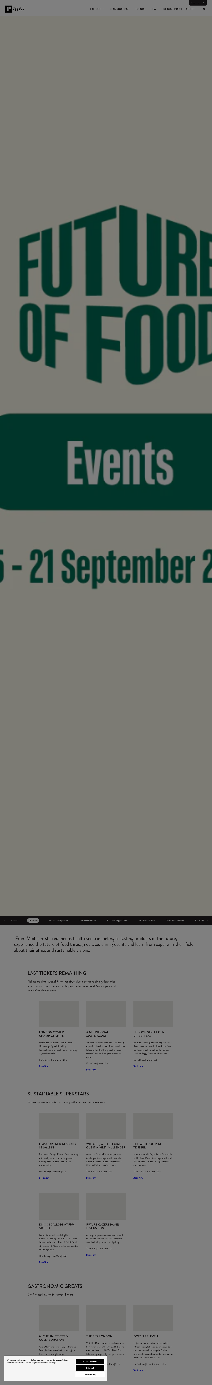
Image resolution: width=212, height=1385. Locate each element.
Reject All (90, 1368)
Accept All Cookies (90, 1361)
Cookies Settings (90, 1375)
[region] (55, 1368)
